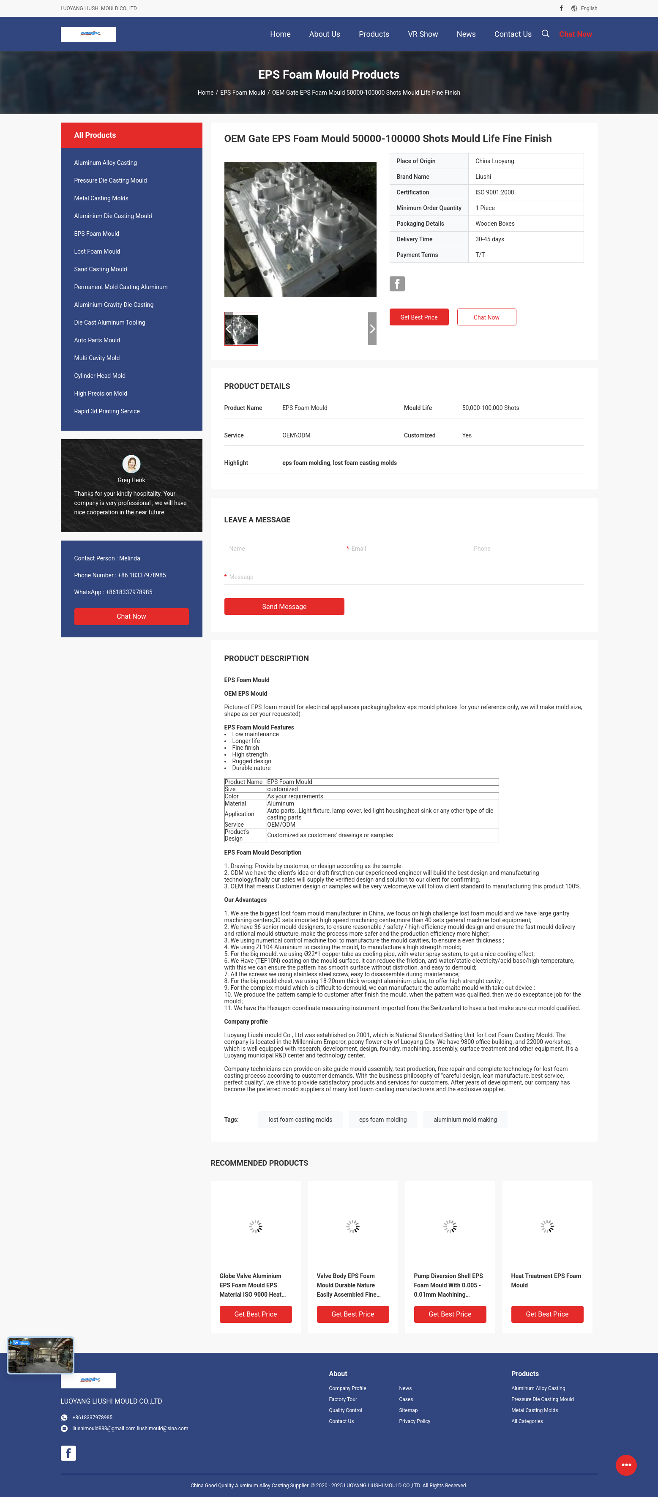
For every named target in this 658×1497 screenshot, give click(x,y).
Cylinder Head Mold (100, 375)
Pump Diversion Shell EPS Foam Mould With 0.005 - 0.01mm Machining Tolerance (448, 1286)
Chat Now (131, 616)
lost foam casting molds (301, 1119)
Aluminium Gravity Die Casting (114, 304)
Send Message (284, 607)
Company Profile (347, 1388)
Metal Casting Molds (101, 198)
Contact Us (341, 1421)
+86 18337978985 (142, 575)
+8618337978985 (129, 592)
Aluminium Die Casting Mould (113, 216)
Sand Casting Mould (100, 269)
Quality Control (346, 1410)
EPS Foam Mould (242, 92)
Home (206, 92)
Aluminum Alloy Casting (105, 162)
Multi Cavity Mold (97, 358)
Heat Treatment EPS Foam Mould (546, 1281)
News (405, 1388)
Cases (406, 1399)
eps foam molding (383, 1119)
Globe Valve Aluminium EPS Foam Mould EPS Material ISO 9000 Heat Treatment (251, 1286)
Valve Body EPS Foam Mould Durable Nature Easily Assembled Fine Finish (347, 1286)
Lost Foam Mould (97, 251)
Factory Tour (343, 1399)
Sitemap (408, 1410)
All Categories (527, 1421)
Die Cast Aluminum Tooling (109, 322)
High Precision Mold (100, 393)
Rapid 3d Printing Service (107, 411)
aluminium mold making (465, 1119)
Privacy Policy (414, 1421)
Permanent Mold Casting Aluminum (121, 287)
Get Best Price (418, 317)
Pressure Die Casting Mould (110, 180)
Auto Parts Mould (97, 340)
